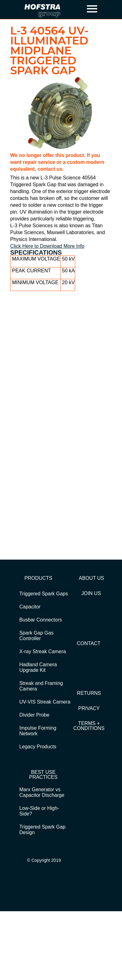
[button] (92, 9)
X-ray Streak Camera (42, 651)
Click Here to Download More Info (47, 246)
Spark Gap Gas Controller (36, 635)
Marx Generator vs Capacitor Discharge (41, 792)
